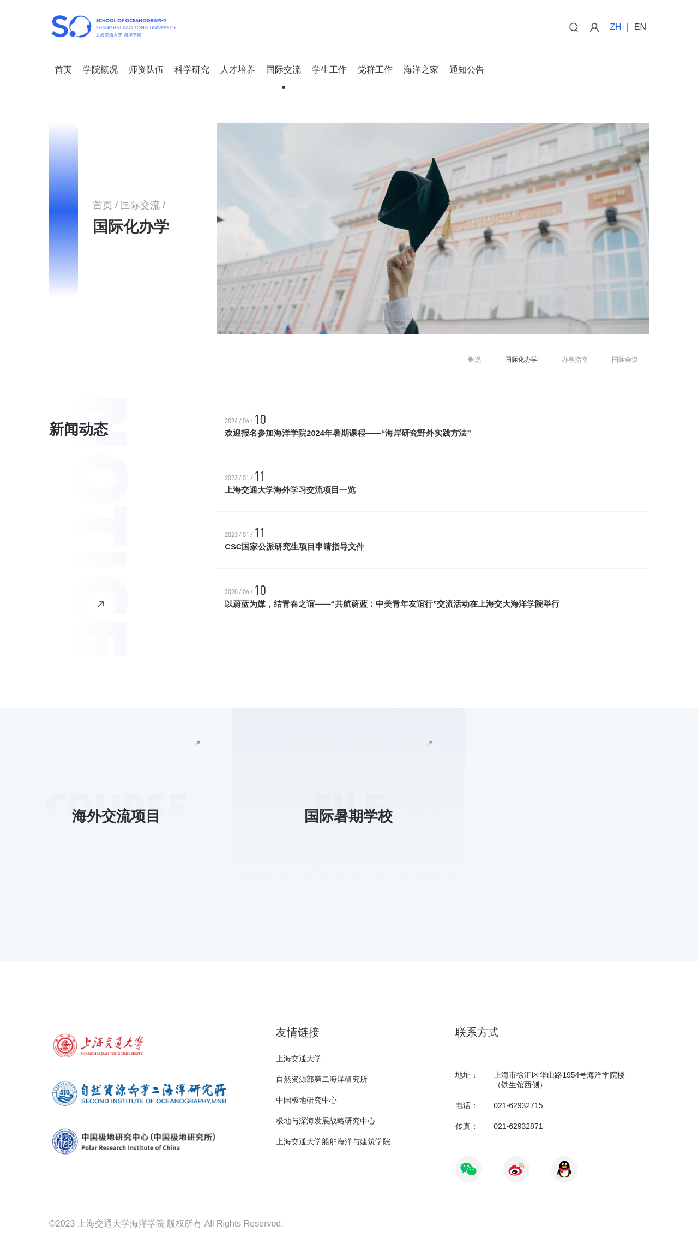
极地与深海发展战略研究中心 (325, 1120)
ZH (615, 27)
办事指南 (575, 359)
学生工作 (329, 69)
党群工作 (375, 69)
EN (640, 27)
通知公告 (466, 69)
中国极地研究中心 (306, 1100)
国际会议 (625, 359)
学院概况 (100, 69)
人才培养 (237, 69)
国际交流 (283, 69)
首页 (63, 69)
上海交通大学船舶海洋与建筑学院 (333, 1141)
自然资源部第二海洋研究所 (322, 1079)
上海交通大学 (299, 1058)
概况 (474, 359)
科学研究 (191, 69)
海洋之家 (421, 69)
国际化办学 (521, 359)
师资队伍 (146, 69)
